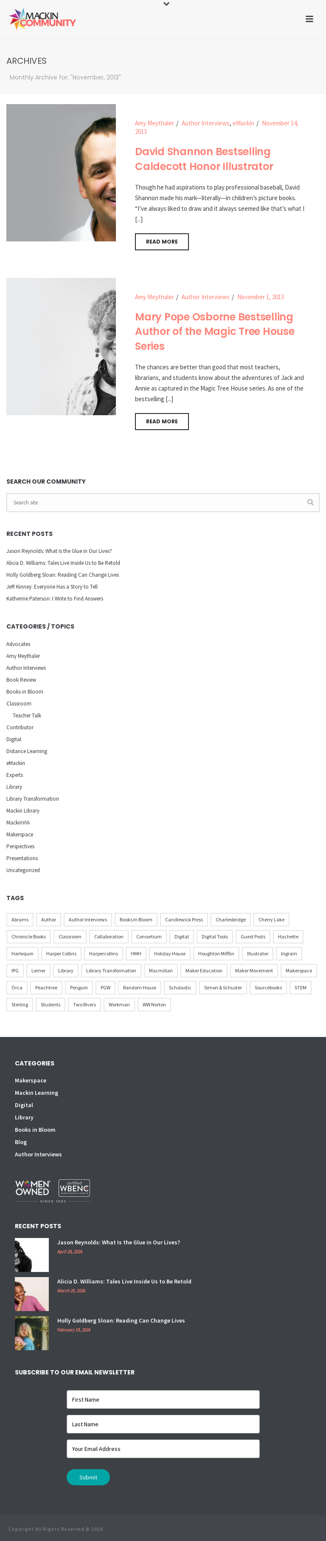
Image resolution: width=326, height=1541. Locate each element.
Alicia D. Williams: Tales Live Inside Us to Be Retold (63, 563)
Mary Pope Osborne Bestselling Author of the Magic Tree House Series (215, 331)
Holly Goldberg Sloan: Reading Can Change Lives (62, 574)
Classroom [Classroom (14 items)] (70, 936)
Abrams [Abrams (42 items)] (19, 919)
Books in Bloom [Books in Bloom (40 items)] (136, 919)
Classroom (18, 703)
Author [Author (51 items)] (48, 919)
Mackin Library (22, 810)
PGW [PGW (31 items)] (105, 987)
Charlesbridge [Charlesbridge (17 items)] (231, 919)
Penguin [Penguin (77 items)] (79, 987)
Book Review (21, 679)
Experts (14, 775)
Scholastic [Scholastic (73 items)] (180, 987)
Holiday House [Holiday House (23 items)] (169, 953)
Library (14, 786)
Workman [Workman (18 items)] (119, 1004)
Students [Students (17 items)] (50, 1004)
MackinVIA (18, 822)
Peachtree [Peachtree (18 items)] (46, 987)
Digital (13, 739)
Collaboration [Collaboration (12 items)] (109, 936)
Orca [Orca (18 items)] (16, 987)
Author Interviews (206, 123)
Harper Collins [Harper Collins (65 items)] (61, 953)
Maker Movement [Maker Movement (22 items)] (254, 970)
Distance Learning (26, 751)
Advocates (18, 644)
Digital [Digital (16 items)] (181, 936)
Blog (21, 1142)
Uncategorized (23, 870)
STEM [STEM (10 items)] (300, 987)
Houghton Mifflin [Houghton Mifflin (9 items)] (216, 953)
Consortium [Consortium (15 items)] (149, 936)
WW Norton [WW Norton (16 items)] (154, 1004)
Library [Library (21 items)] (65, 970)
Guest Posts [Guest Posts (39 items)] (253, 936)
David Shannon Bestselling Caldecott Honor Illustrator (204, 158)
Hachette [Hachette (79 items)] (288, 936)
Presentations (22, 858)
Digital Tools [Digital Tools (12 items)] (215, 936)
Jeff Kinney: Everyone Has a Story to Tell (52, 586)
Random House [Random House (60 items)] (139, 987)
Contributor (20, 727)
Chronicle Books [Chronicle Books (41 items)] (28, 936)
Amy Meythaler (154, 123)
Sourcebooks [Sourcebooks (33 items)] (268, 987)
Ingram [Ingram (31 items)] (289, 953)
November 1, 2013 (260, 297)
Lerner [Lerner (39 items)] (38, 970)
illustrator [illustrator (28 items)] (257, 953)
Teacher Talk (27, 715)
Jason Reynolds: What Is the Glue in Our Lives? (59, 551)
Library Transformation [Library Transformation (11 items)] (111, 970)
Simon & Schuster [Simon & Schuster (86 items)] (223, 987)
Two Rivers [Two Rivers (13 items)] (84, 1004)
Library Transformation (32, 798)
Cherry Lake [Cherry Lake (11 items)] (271, 919)
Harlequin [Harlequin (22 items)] (22, 953)
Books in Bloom (24, 691)
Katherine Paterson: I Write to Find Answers (54, 598)
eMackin (243, 123)
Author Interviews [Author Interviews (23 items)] (88, 919)
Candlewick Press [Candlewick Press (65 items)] (184, 919)
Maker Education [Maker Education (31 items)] (203, 970)
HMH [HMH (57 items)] (136, 953)
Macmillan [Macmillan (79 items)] (161, 970)
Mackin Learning (36, 1092)
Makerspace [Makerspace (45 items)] (299, 970)
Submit (88, 1477)
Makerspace (19, 834)
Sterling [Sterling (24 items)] (19, 1004)
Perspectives (20, 846)
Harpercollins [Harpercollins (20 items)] (103, 953)
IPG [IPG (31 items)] (15, 970)
